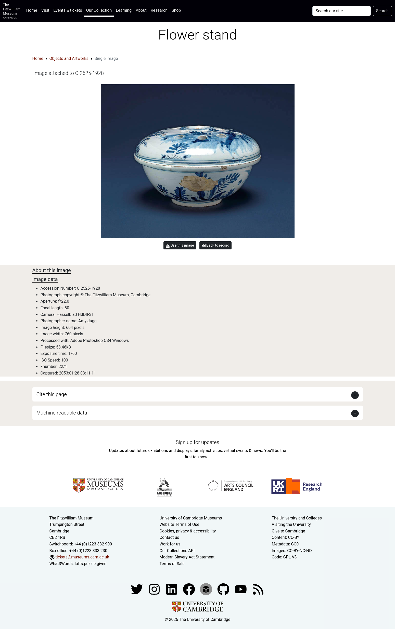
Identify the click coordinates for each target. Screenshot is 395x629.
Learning (124, 10)
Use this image (180, 245)
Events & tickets (67, 10)
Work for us (170, 544)
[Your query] (341, 11)
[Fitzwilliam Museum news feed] (258, 589)
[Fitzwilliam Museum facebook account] (172, 589)
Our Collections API (177, 550)
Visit (45, 10)
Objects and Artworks (68, 58)
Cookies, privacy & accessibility (188, 531)
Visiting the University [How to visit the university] (291, 524)
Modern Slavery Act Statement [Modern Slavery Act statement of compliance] (187, 557)
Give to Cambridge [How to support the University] (288, 531)
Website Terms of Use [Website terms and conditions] (179, 524)
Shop (176, 10)
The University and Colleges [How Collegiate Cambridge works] (297, 518)
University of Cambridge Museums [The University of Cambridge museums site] (191, 518)
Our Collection (99, 10)
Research (159, 10)
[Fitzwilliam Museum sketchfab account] (206, 589)
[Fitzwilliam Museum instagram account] (154, 589)
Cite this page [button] (51, 394)
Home (32, 10)
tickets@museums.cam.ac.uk (82, 557)
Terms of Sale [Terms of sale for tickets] (172, 563)
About (141, 10)
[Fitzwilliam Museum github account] (224, 589)
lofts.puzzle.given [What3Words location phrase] (90, 563)
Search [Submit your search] (382, 10)
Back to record (215, 245)
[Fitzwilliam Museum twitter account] (137, 589)
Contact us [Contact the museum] (169, 537)
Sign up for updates (197, 442)
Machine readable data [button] (61, 413)
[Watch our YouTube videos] (241, 589)
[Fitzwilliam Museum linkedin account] (189, 589)
